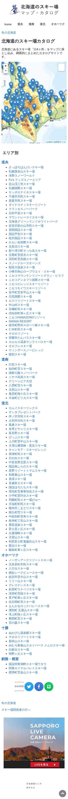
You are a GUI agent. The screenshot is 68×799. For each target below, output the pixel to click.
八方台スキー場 (19, 568)
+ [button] (6, 66)
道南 (31, 24)
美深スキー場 (17, 478)
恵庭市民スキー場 (20, 200)
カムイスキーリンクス (23, 408)
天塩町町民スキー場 (22, 503)
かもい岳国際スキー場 (23, 242)
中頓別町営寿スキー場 (23, 516)
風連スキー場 (17, 424)
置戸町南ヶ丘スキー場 (23, 597)
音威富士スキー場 (20, 483)
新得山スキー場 (19, 641)
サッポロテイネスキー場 (25, 192)
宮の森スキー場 (19, 622)
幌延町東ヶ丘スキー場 (23, 549)
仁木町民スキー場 (20, 329)
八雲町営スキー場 (20, 385)
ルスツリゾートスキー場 (25, 300)
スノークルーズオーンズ (25, 263)
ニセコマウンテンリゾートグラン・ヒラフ (36, 275)
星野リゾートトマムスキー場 (27, 470)
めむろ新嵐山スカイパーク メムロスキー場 (37, 645)
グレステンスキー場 (22, 585)
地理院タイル (60, 142)
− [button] (6, 71)
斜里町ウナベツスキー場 (25, 589)
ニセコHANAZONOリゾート (27, 317)
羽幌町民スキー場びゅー (25, 499)
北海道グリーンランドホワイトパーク (33, 221)
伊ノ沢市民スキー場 (22, 416)
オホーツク (58, 24)
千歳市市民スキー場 (22, 196)
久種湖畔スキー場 (20, 533)
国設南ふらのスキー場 (23, 466)
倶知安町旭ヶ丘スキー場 (25, 313)
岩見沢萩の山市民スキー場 (26, 225)
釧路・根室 (10, 659)
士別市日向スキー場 (22, 420)
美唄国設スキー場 (20, 229)
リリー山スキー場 (20, 581)
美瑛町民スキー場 (20, 453)
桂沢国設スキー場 (20, 238)
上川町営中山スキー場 (23, 441)
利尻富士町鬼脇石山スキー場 (27, 541)
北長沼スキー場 (19, 246)
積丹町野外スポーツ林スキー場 (29, 325)
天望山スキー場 (19, 537)
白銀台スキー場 (19, 649)
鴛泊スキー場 (17, 545)
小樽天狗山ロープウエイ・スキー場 (32, 271)
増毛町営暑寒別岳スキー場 (26, 491)
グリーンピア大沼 (20, 381)
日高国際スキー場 (20, 296)
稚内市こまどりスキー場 (25, 508)
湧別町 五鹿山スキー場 (23, 610)
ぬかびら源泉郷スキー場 (25, 632)
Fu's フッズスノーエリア (25, 179)
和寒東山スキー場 (20, 474)
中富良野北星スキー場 (23, 462)
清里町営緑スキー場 (22, 593)
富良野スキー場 (19, 433)
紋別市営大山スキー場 (23, 576)
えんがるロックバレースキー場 (29, 606)
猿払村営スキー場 (20, 512)
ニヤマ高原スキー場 (22, 377)
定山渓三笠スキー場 (22, 183)
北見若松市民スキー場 (23, 564)
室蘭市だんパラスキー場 (25, 337)
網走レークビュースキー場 (26, 572)
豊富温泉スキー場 (20, 524)
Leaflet (49, 142)
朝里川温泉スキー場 (22, 267)
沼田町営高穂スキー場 (23, 259)
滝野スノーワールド (22, 175)
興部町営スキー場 (20, 618)
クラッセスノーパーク (23, 208)
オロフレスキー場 (20, 346)
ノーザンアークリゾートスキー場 (30, 560)
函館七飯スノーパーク (23, 372)
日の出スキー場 (19, 458)
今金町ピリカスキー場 (23, 397)
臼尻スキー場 (17, 364)
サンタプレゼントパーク (25, 412)
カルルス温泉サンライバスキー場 (30, 341)
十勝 (4, 628)
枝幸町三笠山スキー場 (23, 520)
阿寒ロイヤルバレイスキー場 (27, 668)
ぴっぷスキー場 (19, 437)
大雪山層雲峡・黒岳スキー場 (27, 445)
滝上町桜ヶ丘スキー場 (23, 614)
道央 (20, 24)
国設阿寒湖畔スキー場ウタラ (27, 664)
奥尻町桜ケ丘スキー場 (23, 393)
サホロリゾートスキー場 (25, 637)
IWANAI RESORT (20, 321)
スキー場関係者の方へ (15, 709)
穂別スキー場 (17, 354)
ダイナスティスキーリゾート (27, 204)
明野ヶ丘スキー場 (20, 653)
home (8, 24)
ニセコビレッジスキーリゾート (29, 284)
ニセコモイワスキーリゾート (27, 288)
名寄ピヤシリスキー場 (23, 428)
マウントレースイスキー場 (26, 217)
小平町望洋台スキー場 (23, 495)
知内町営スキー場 (20, 368)
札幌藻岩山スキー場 (22, 171)
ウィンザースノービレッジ (26, 350)
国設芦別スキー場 (20, 234)
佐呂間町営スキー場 (22, 601)
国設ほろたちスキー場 (23, 487)
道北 (42, 24)
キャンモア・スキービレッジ (27, 449)
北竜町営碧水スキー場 (23, 254)
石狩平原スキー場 (20, 213)
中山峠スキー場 (19, 304)
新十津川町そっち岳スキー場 (27, 250)
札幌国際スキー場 (20, 188)
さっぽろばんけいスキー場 (26, 167)
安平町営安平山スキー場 (25, 292)
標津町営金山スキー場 (23, 672)
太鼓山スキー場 (19, 389)
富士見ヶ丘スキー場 (22, 528)
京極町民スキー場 (20, 309)
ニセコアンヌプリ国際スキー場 (29, 279)
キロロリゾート (19, 333)
